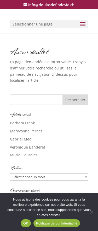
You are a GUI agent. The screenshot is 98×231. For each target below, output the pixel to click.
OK (25, 223)
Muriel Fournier (23, 154)
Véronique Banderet (27, 147)
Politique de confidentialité (56, 223)
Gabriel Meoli (21, 139)
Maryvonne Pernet (26, 131)
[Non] (91, 212)
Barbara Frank (22, 122)
